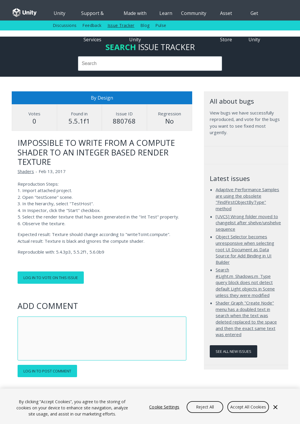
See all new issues (233, 351)
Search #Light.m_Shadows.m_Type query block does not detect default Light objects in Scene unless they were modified (245, 282)
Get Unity (254, 15)
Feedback (91, 25)
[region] (150, 406)
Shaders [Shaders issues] (26, 171)
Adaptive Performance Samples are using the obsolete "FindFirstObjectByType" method (247, 199)
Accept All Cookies (248, 407)
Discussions (64, 25)
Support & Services (92, 15)
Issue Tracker (121, 25)
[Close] (275, 407)
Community (193, 13)
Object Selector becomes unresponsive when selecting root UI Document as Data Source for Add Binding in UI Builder (245, 249)
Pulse (160, 25)
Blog (145, 25)
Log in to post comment (47, 371)
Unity (59, 13)
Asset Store (226, 15)
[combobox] (150, 64)
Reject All (205, 407)
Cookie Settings (164, 407)
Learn (165, 13)
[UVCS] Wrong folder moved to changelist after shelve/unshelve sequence (248, 222)
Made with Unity (135, 15)
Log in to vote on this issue (50, 277)
